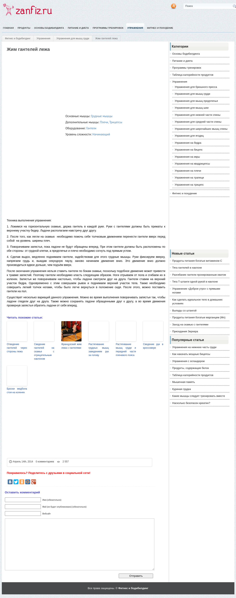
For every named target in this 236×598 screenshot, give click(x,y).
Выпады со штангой (184, 310)
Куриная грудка (181, 389)
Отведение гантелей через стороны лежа (17, 348)
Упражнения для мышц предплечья (196, 100)
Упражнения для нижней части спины (197, 114)
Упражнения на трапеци (189, 177)
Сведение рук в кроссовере (153, 346)
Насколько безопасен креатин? (191, 403)
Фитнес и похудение (160, 28)
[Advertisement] (80, 82)
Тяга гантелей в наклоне (187, 267)
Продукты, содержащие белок (190, 368)
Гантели (91, 128)
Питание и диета (78, 28)
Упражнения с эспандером (188, 361)
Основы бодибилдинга (49, 28)
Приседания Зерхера (185, 331)
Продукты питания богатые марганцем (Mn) (198, 317)
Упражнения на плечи (188, 170)
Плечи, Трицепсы (111, 122)
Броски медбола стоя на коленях (17, 390)
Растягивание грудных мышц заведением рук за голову (99, 350)
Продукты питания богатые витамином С (197, 260)
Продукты (24, 28)
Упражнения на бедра (188, 142)
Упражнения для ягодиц (189, 135)
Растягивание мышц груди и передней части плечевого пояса (126, 350)
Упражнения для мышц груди (72, 38)
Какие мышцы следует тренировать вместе (198, 395)
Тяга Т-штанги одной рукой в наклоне (195, 281)
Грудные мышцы (101, 116)
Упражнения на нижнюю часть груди (194, 347)
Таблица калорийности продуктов (192, 74)
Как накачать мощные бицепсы (191, 354)
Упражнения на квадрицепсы (192, 163)
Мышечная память (183, 381)
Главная (8, 28)
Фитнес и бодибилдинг (18, 38)
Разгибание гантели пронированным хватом (199, 274)
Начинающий (101, 134)
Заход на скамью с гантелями (190, 324)
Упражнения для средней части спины (198, 121)
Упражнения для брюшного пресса (196, 86)
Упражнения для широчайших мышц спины (201, 128)
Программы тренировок (108, 28)
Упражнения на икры (187, 156)
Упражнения (135, 28)
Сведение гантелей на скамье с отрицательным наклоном (44, 351)
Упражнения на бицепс (189, 149)
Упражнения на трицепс (189, 184)
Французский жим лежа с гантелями (71, 346)
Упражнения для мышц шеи (192, 107)
